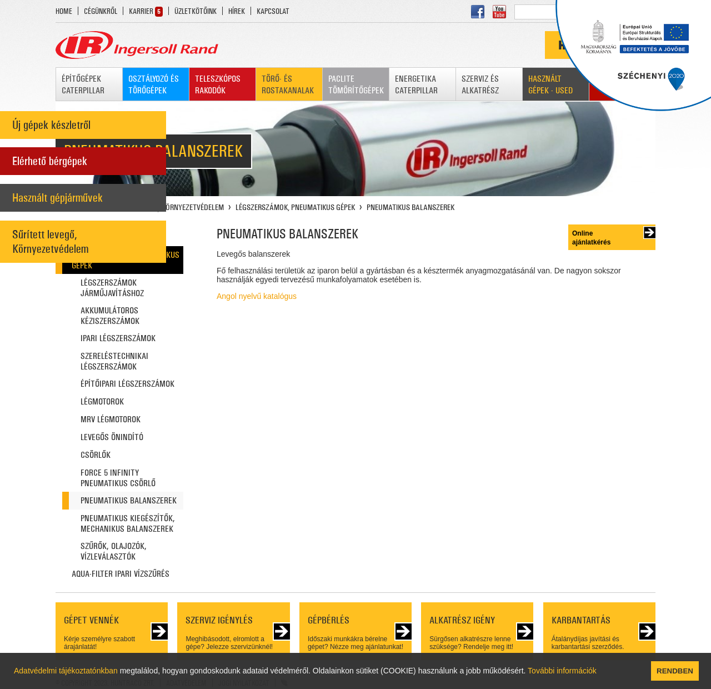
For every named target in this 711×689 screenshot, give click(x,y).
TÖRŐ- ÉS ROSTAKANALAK (288, 84)
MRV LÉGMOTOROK (111, 419)
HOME (64, 11)
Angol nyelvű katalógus (257, 296)
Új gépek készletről (51, 125)
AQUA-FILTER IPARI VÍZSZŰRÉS (120, 573)
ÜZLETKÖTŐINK (195, 11)
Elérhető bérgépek (49, 161)
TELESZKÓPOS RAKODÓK (218, 84)
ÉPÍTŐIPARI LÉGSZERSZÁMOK (127, 383)
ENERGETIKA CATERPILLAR (416, 84)
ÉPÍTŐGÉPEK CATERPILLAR (83, 84)
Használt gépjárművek (57, 198)
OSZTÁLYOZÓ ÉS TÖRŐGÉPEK (153, 84)
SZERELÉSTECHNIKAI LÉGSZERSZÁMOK (114, 361)
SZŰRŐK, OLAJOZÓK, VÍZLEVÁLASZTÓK (114, 551)
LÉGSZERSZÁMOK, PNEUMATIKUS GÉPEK (295, 207)
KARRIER (141, 11)
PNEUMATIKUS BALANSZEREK (410, 207)
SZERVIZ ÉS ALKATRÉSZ (480, 84)
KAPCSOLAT (273, 11)
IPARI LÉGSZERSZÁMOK (118, 338)
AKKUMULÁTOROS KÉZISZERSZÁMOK (110, 315)
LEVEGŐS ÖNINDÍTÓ (112, 437)
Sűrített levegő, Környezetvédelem (50, 241)
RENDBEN (675, 671)
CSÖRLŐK (96, 455)
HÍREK (236, 11)
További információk (562, 670)
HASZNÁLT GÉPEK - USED (550, 84)
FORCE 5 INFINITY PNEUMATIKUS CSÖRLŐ (118, 477)
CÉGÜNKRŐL (100, 11)
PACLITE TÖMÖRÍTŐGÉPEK (356, 84)
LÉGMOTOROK (102, 401)
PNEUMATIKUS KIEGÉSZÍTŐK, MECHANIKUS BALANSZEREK (128, 523)
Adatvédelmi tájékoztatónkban (66, 670)
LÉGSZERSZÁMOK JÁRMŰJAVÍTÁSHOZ (112, 287)
